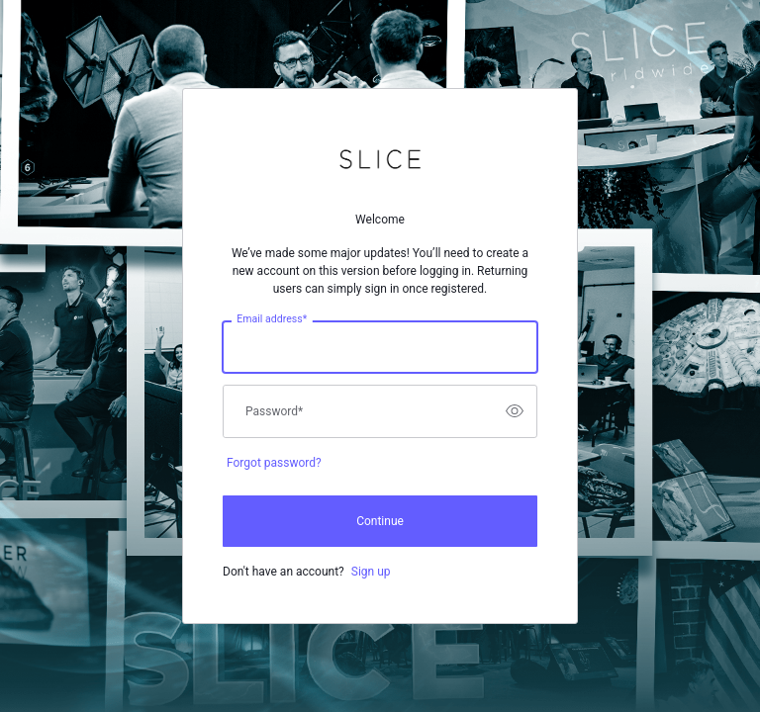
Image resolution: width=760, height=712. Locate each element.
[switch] (514, 411)
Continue (380, 521)
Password (274, 411)
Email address (272, 318)
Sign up (371, 571)
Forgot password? (274, 463)
